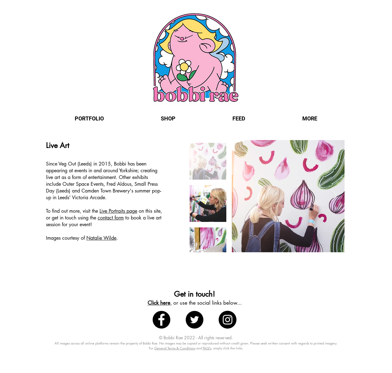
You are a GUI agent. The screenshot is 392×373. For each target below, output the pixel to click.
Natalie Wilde (101, 238)
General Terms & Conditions (174, 348)
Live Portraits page (118, 211)
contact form (111, 218)
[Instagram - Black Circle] (227, 320)
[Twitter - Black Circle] (194, 320)
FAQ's (207, 348)
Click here (159, 302)
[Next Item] (333, 196)
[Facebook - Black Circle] (161, 320)
